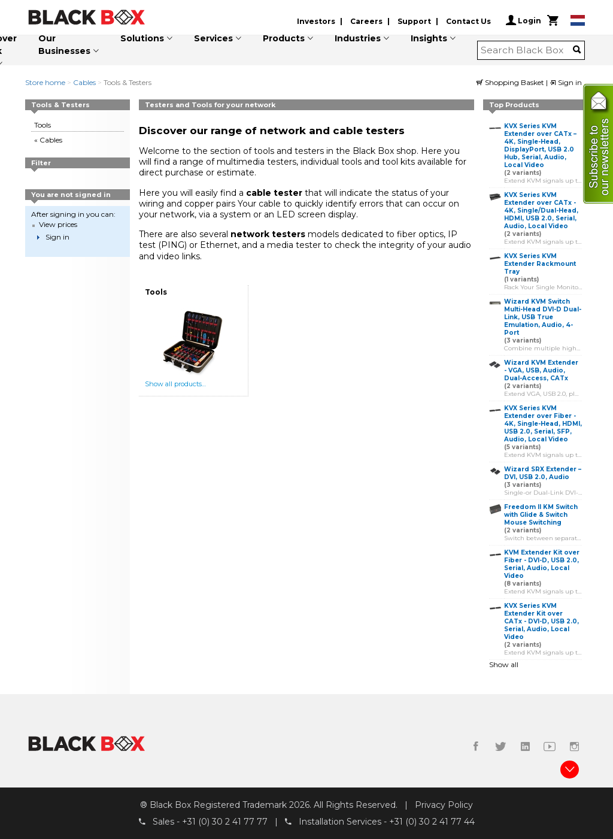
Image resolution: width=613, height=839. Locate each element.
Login (523, 20)
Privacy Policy (444, 804)
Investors (316, 21)
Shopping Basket (511, 82)
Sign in (566, 82)
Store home (45, 82)
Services (213, 38)
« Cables (48, 139)
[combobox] (527, 50)
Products (284, 38)
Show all (503, 664)
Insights (429, 38)
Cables (84, 82)
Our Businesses (64, 44)
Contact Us (468, 21)
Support (414, 21)
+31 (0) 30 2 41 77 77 (225, 821)
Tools (42, 124)
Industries (358, 38)
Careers (366, 21)
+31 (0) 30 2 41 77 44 (432, 821)
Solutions (142, 38)
